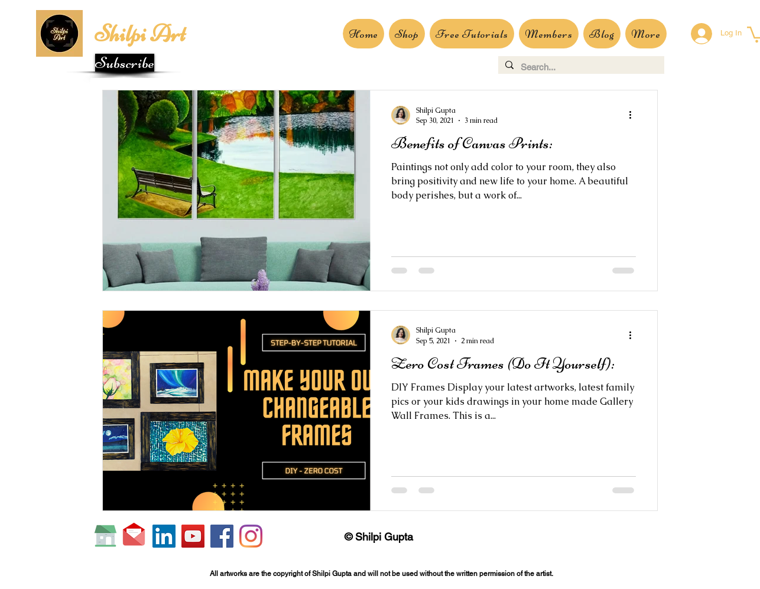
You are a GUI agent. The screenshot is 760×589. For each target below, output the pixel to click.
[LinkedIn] (164, 536)
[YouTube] (192, 536)
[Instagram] (250, 536)
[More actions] (634, 115)
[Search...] (580, 67)
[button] (124, 62)
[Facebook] (221, 536)
